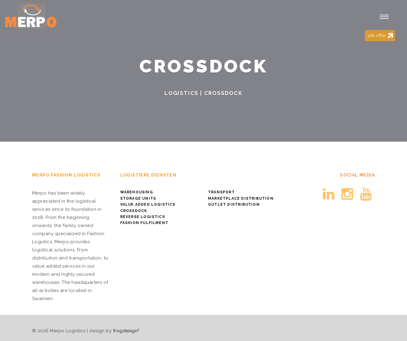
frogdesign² (126, 330)
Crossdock (133, 211)
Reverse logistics (142, 217)
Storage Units (138, 198)
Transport (221, 192)
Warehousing (136, 192)
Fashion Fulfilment (144, 223)
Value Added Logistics (148, 204)
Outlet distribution (234, 204)
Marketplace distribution (241, 198)
